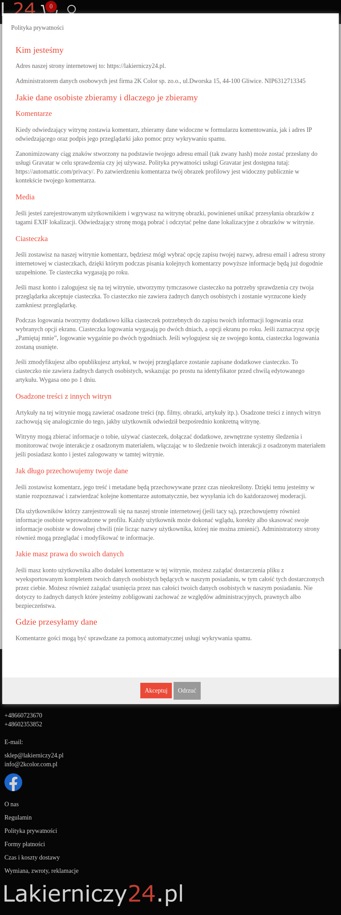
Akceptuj (156, 690)
